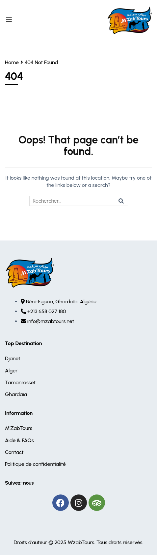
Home (12, 62)
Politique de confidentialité (35, 464)
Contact (14, 452)
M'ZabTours (18, 428)
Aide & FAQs (19, 440)
